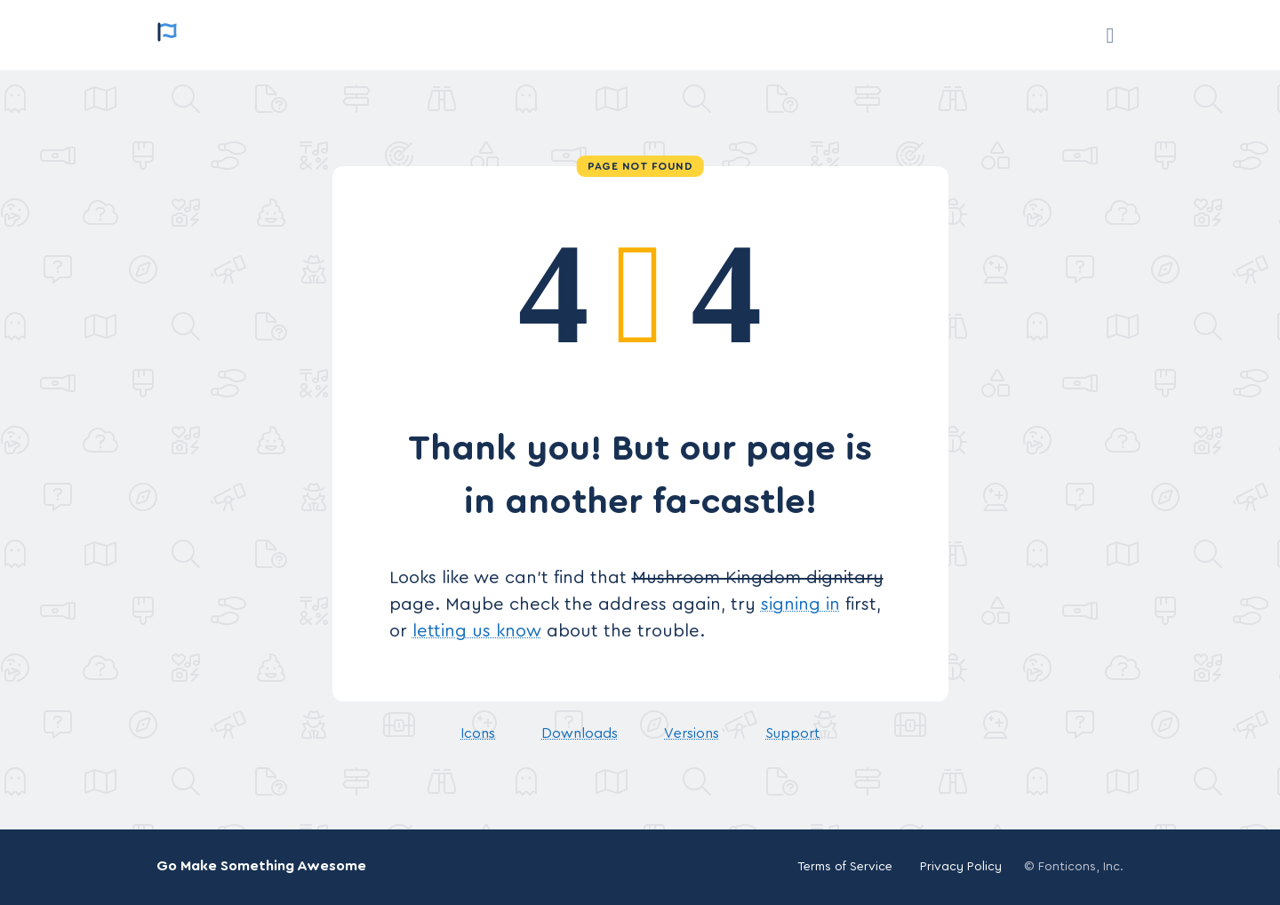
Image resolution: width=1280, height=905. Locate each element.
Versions (691, 733)
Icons (477, 733)
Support (792, 733)
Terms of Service (844, 867)
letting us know (476, 631)
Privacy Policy (961, 867)
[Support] (1110, 35)
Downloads (579, 733)
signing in (800, 604)
